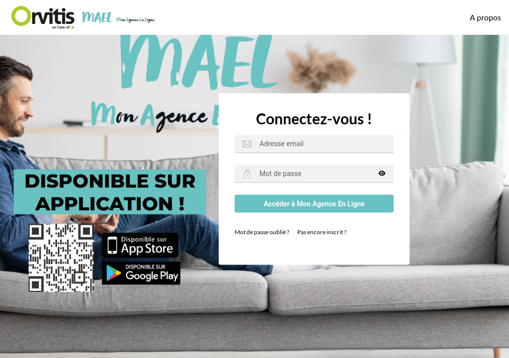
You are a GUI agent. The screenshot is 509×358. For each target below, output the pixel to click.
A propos (485, 17)
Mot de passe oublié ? (262, 232)
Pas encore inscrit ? (321, 232)
